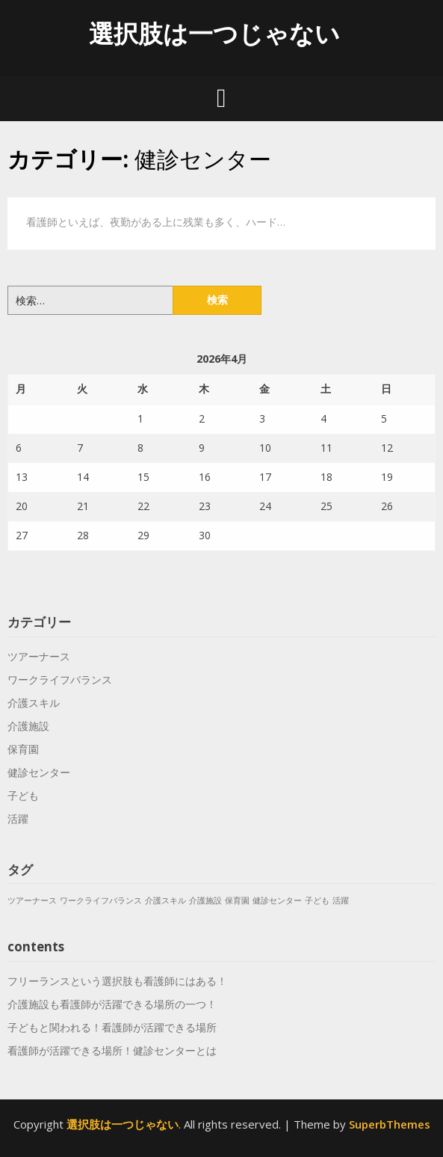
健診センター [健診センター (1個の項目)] (277, 900)
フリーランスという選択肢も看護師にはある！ (117, 981)
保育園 (23, 749)
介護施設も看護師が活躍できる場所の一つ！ (112, 1004)
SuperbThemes (389, 1124)
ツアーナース (38, 656)
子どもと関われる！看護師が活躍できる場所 (112, 1027)
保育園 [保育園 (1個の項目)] (237, 900)
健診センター (38, 772)
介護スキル (33, 703)
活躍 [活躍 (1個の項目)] (340, 900)
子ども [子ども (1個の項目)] (317, 900)
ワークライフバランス (59, 679)
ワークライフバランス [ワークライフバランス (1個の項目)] (101, 900)
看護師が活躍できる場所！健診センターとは (112, 1050)
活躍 (17, 818)
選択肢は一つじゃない (214, 33)
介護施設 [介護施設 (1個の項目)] (205, 900)
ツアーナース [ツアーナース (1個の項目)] (32, 900)
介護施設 (28, 726)
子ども (23, 795)
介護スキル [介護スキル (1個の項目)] (165, 900)
